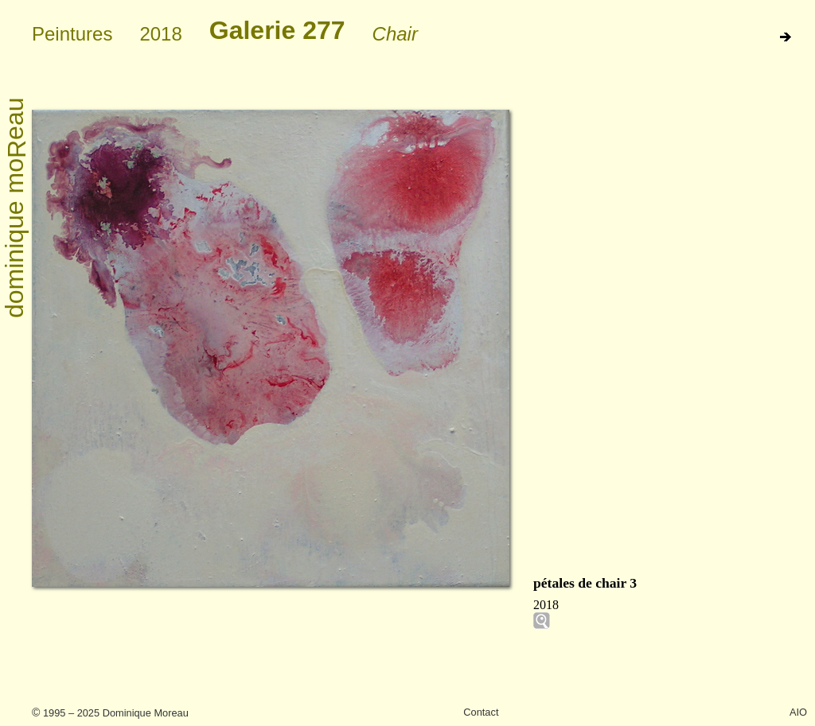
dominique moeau (15, 208)
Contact (480, 712)
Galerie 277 (277, 30)
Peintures (72, 34)
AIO (798, 712)
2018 (160, 34)
